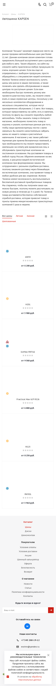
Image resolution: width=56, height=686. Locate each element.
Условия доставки (28, 551)
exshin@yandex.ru (30, 646)
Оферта (28, 563)
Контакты (28, 596)
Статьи (28, 588)
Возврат (28, 571)
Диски (28, 531)
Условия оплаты (28, 547)
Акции (28, 555)
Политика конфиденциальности (28, 592)
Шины (28, 527)
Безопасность (28, 567)
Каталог (28, 522)
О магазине (28, 578)
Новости (28, 584)
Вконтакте (27, 626)
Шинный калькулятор (28, 559)
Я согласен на (29, 678)
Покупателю (28, 542)
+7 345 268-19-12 (30, 640)
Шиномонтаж (28, 535)
